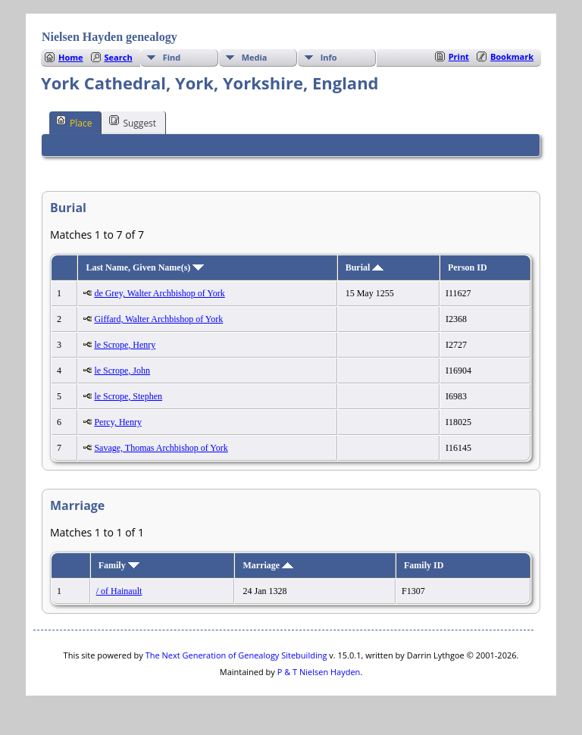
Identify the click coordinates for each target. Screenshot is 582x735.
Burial (365, 267)
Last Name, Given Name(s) (145, 267)
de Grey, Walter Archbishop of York (159, 293)
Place (74, 122)
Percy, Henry (118, 422)
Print (459, 56)
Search (119, 57)
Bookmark (512, 56)
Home (70, 57)
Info (329, 57)
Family (119, 565)
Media (255, 57)
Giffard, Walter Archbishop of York (158, 319)
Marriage (267, 565)
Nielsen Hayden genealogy (109, 36)
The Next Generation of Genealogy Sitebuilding (236, 655)
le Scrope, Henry (124, 344)
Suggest (132, 122)
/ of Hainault (119, 591)
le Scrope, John (122, 370)
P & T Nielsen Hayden (319, 671)
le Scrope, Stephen (128, 396)
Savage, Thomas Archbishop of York (160, 448)
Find (172, 57)
